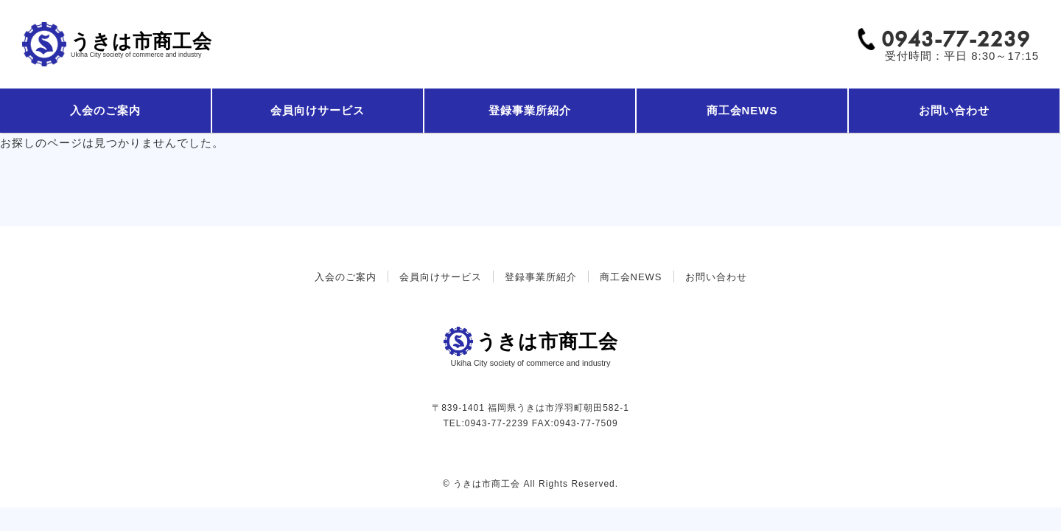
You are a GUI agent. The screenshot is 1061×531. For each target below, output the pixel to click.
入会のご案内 (105, 110)
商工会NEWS (742, 110)
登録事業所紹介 (530, 110)
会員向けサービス (317, 110)
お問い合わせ (954, 110)
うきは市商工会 (141, 44)
